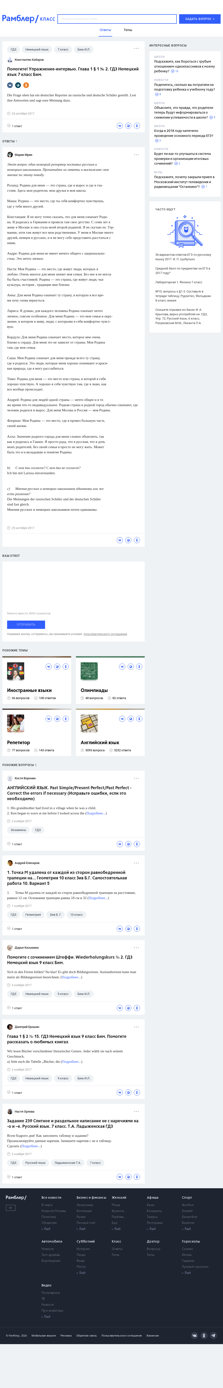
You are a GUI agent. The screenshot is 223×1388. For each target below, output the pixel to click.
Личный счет (86, 1223)
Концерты (154, 1211)
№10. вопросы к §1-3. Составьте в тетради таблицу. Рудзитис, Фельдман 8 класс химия (183, 296)
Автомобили (52, 1241)
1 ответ (14, 126)
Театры (152, 1217)
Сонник (187, 1249)
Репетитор (18, 742)
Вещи (81, 1261)
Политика (49, 1217)
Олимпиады (94, 690)
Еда (114, 1223)
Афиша (153, 1197)
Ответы (117, 1249)
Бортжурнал (51, 1261)
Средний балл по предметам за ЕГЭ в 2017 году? (182, 271)
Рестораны (155, 1223)
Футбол (188, 1205)
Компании (84, 1211)
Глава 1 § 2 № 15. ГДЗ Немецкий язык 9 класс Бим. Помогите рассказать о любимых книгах (66, 1039)
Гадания (188, 1261)
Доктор (153, 1241)
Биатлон (188, 1223)
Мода (116, 1205)
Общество (49, 1223)
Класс (116, 1241)
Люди (81, 1255)
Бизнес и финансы (91, 1197)
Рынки (81, 1217)
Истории (83, 1249)
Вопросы (153, 1249)
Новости (48, 1249)
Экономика (85, 1205)
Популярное (51, 1293)
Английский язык (100, 742)
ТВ (43, 1298)
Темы (115, 1255)
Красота (118, 1211)
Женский (119, 1197)
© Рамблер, (13, 1335)
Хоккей (187, 1211)
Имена (187, 1255)
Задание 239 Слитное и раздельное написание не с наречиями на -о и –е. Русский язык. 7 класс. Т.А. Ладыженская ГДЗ (73, 1124)
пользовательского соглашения (105, 634)
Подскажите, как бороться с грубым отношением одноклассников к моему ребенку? (184, 66)
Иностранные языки (29, 690)
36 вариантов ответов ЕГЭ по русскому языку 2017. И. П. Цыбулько (183, 257)
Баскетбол (190, 1217)
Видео (47, 1285)
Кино (150, 1205)
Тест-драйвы (51, 1255)
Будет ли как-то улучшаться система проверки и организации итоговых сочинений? (182, 158)
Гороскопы (191, 1241)
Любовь (118, 1217)
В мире (47, 1205)
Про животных (53, 1310)
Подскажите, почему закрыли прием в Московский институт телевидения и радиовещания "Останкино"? (184, 182)
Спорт (187, 1197)
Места (81, 1266)
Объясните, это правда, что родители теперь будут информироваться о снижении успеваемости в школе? (183, 112)
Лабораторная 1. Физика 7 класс (178, 282)
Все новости (51, 1197)
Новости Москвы (54, 1211)
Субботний (86, 1241)
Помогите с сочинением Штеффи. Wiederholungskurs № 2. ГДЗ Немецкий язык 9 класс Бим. (69, 960)
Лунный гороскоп (195, 1266)
